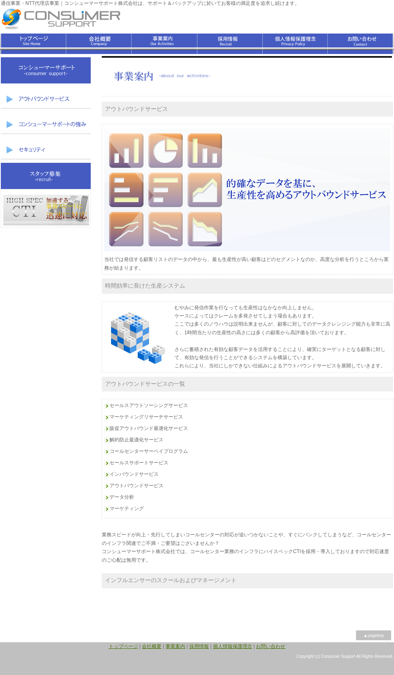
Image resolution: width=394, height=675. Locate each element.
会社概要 (99, 44)
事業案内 (164, 44)
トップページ (33, 44)
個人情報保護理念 (295, 44)
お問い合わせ (360, 44)
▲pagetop (373, 635)
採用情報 (229, 44)
